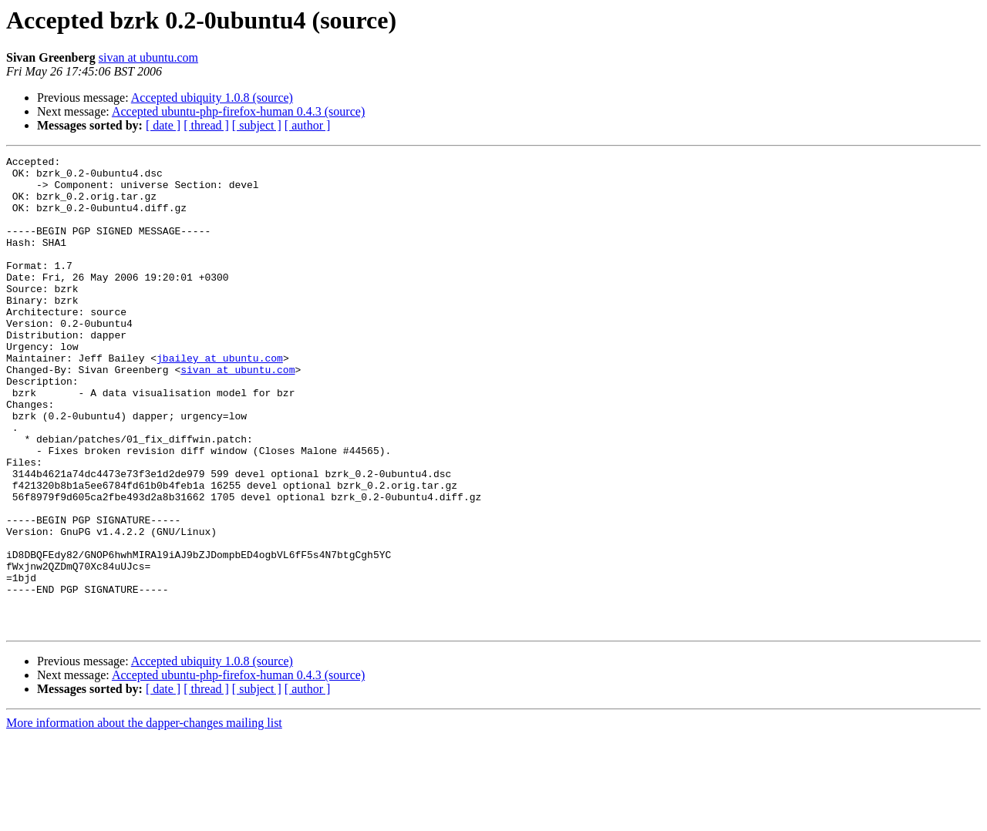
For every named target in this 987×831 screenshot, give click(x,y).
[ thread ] (206, 125)
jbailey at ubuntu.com (220, 399)
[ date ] (163, 125)
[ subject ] (256, 125)
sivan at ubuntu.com (148, 57)
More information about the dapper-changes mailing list (144, 817)
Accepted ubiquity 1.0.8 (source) (212, 97)
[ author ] (308, 125)
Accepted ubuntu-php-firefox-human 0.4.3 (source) (238, 111)
